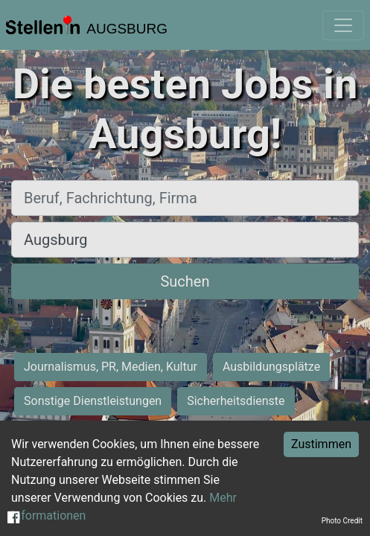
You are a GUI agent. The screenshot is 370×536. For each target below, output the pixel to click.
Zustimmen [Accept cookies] (321, 444)
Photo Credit (342, 521)
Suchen (184, 281)
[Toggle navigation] (343, 25)
